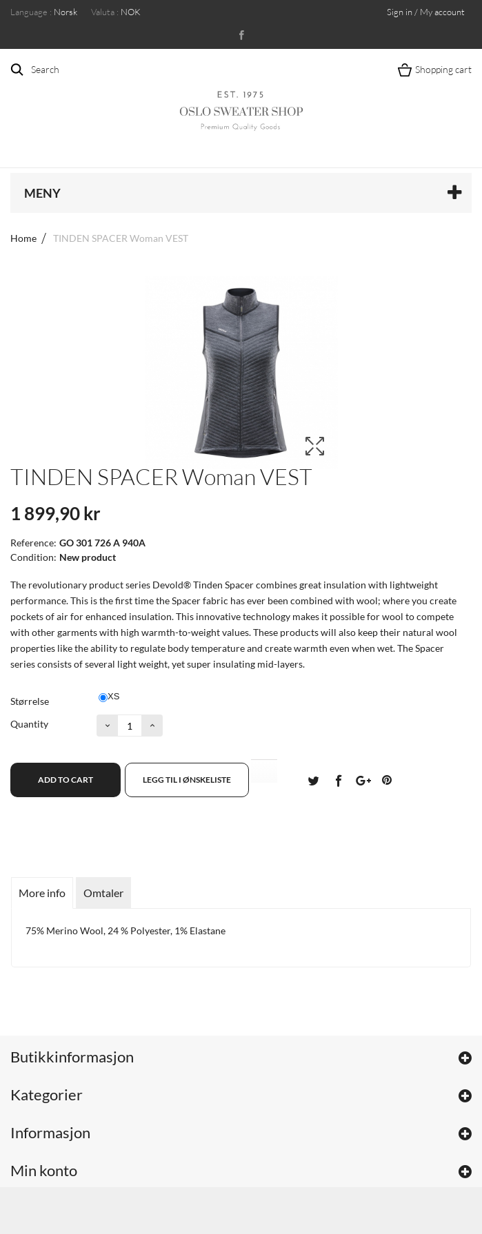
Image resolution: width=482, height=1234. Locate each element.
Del (338, 780)
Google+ (362, 780)
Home (23, 238)
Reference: (33, 542)
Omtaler (103, 892)
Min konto (43, 1170)
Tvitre (313, 780)
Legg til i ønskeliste (187, 779)
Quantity (29, 724)
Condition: (33, 557)
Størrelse (30, 701)
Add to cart (65, 779)
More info (42, 892)
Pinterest (387, 780)
